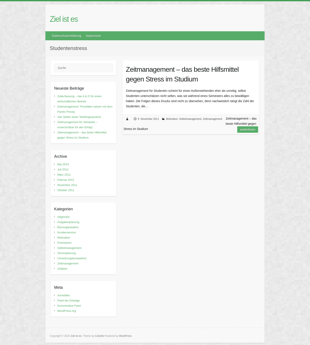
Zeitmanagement (212, 118)
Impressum (93, 35)
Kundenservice (66, 232)
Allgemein (63, 217)
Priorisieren (64, 242)
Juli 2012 (62, 169)
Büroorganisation (67, 227)
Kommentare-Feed (69, 305)
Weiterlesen (247, 129)
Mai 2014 (63, 164)
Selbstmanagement (190, 118)
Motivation (172, 118)
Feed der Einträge (68, 300)
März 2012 (63, 174)
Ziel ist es (64, 19)
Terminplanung (66, 253)
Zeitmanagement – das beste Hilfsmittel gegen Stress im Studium (182, 74)
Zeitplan (62, 268)
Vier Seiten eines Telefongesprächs (79, 117)
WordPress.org (66, 310)
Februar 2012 (65, 179)
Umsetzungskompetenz (72, 258)
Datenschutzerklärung (66, 35)
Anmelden (63, 295)
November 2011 (67, 185)
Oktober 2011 (65, 190)
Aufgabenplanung (68, 222)
